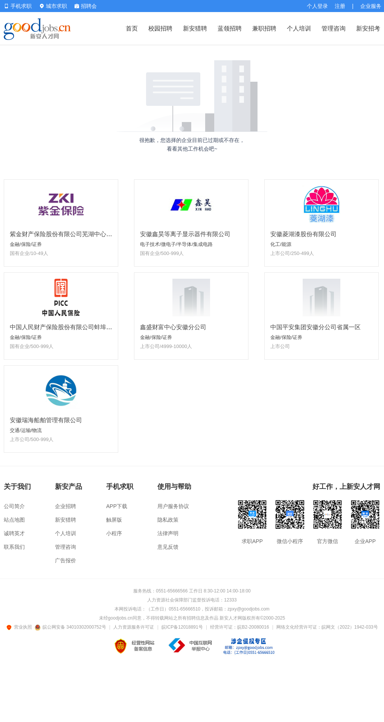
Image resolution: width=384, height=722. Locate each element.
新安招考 (368, 28)
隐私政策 (167, 520)
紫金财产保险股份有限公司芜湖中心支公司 (67, 234)
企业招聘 (65, 506)
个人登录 (317, 6)
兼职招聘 (264, 28)
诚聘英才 (14, 533)
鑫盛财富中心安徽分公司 (173, 327)
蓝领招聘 (230, 28)
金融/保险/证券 (26, 244)
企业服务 (370, 6)
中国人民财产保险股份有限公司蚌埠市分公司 (70, 327)
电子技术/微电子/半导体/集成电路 (176, 244)
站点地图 (14, 520)
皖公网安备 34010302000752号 (71, 627)
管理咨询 (334, 28)
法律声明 (167, 533)
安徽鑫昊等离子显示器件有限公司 (185, 234)
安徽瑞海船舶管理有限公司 (46, 420)
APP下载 (116, 506)
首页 (132, 28)
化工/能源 (280, 244)
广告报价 (65, 560)
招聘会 (86, 6)
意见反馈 (167, 547)
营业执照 (20, 627)
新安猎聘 (195, 28)
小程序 (114, 533)
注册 (340, 6)
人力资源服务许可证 (133, 627)
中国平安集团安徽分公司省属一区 (315, 327)
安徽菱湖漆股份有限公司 (303, 234)
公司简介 (14, 506)
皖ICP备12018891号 (182, 627)
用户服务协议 (173, 506)
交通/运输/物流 (26, 430)
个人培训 (299, 28)
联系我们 (14, 547)
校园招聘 (160, 28)
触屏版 (114, 520)
